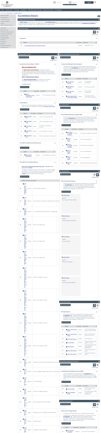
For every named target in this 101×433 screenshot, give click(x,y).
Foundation (58, 10)
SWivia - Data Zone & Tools (6, 25)
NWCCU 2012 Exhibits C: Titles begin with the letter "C (25, 258)
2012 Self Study (66, 236)
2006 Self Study (70, 346)
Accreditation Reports (18, 13)
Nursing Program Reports (65, 302)
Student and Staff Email (6, 33)
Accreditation (75, 67)
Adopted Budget (5, 37)
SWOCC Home (4, 30)
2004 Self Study (66, 278)
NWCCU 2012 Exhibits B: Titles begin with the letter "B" (25, 241)
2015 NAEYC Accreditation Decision (70, 133)
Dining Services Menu (6, 45)
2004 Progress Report (25, 421)
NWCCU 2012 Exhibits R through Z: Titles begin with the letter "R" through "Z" (25, 346)
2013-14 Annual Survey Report (72, 330)
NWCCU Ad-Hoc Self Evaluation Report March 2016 (33, 166)
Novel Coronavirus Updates (7, 32)
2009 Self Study (69, 163)
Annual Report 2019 (29, 117)
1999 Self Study (66, 195)
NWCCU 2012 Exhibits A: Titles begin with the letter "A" (25, 225)
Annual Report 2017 (29, 126)
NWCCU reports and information (31, 69)
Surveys (2, 23)
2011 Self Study (70, 342)
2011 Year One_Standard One (25, 362)
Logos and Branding (5, 21)
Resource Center (48, 10)
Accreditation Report (51, 22)
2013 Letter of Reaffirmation (29, 155)
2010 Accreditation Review (71, 393)
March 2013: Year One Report (25, 201)
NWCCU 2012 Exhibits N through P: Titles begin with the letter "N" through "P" (25, 323)
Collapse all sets (95, 34)
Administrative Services (35, 10)
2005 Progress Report (25, 413)
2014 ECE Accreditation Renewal (69, 146)
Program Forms (5, 47)
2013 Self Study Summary (70, 82)
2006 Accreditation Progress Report (25, 402)
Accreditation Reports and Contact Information (35, 45)
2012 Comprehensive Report (25, 212)
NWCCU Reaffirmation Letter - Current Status (30, 95)
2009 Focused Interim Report (25, 381)
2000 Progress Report (72, 350)
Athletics (3, 39)
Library (3, 43)
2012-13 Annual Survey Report (72, 335)
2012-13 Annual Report (69, 152)
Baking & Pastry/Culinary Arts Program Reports (69, 54)
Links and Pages (4, 17)
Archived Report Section (23, 28)
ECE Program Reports (64, 104)
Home (2, 10)
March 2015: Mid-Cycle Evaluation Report (25, 189)
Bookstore (3, 41)
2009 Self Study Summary (70, 87)
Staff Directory (4, 35)
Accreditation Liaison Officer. (49, 106)
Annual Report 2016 (29, 131)
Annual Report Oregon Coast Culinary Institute (72, 96)
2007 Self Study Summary (70, 92)
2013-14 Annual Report (69, 140)
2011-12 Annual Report (69, 158)
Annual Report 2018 (29, 122)
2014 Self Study (66, 216)
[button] (76, 42)
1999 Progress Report (72, 354)
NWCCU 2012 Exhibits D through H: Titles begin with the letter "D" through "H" (25, 277)
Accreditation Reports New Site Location (26, 19)
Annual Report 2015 (29, 136)
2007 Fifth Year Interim (25, 392)
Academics (23, 10)
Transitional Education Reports (66, 401)
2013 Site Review (70, 389)
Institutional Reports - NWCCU (24, 54)
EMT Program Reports (64, 171)
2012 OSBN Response (72, 339)
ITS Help (16, 10)
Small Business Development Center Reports (69, 361)
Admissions (9, 10)
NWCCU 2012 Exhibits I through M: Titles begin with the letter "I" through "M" (25, 300)
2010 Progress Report (25, 372)
